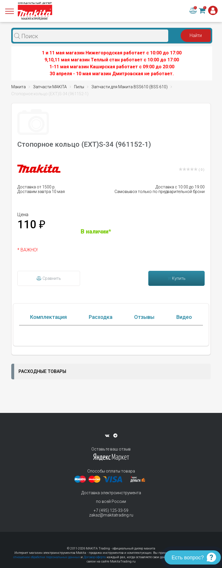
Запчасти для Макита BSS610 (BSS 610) (129, 86)
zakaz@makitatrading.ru (111, 515)
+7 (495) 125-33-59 (111, 510)
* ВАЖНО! (27, 250)
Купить (176, 278)
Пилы (79, 86)
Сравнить (48, 278)
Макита (18, 86)
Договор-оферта (95, 557)
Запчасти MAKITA (50, 86)
